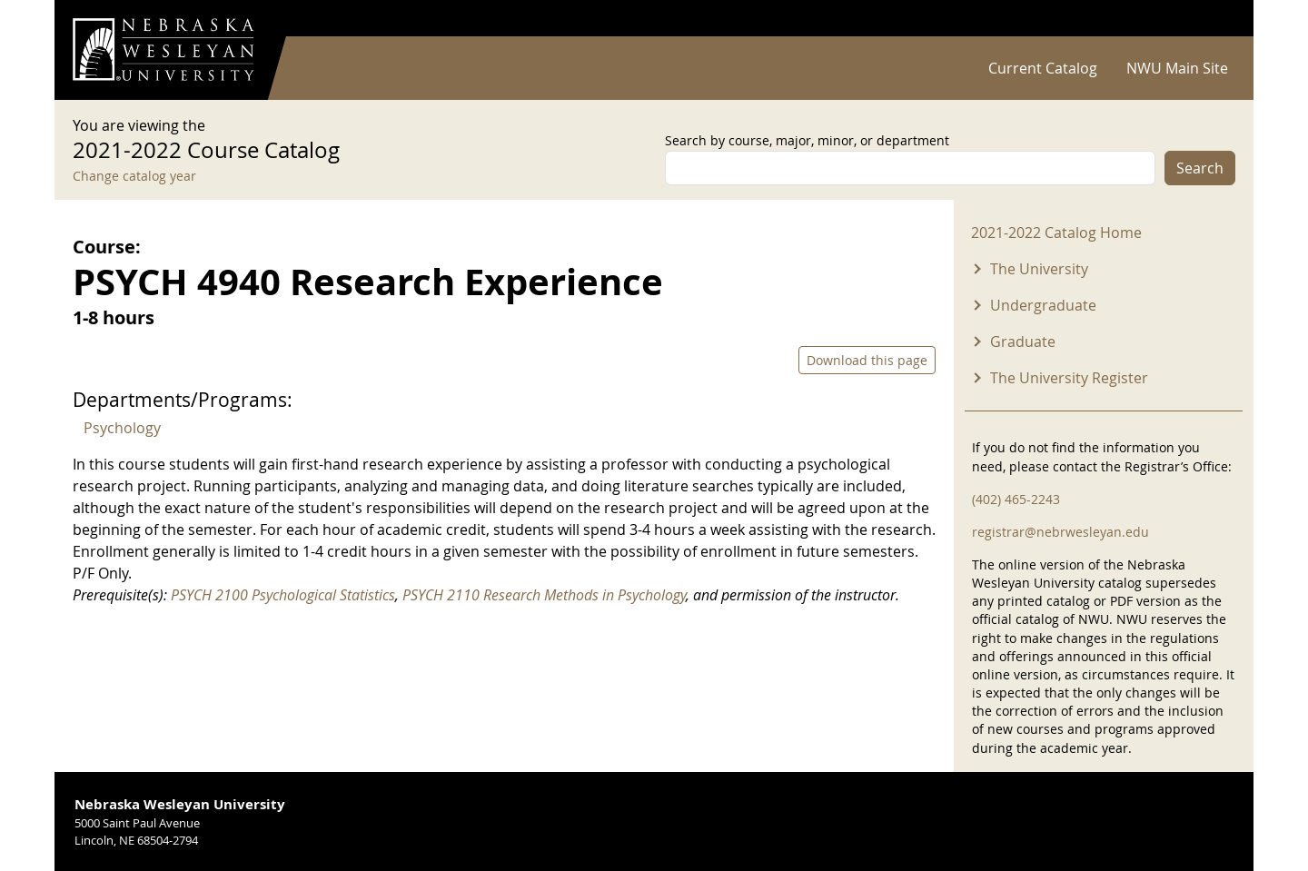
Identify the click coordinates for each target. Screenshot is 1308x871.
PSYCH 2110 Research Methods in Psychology (544, 595)
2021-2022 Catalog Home (1056, 232)
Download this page (867, 360)
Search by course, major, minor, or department (807, 140)
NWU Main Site (1177, 68)
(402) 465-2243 (1016, 499)
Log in (1212, 18)
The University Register (1069, 378)
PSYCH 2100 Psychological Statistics (283, 595)
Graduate (1022, 341)
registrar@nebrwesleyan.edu (1060, 531)
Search (1200, 168)
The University (1039, 269)
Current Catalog (1042, 68)
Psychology (122, 428)
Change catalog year (134, 175)
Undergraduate (1043, 305)
